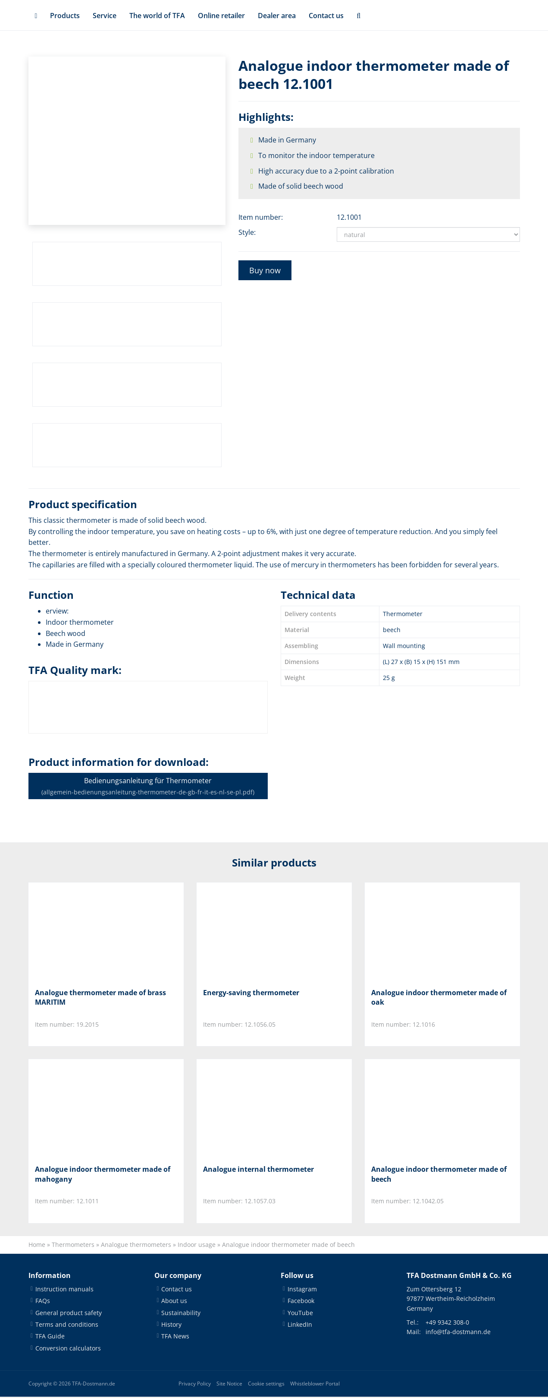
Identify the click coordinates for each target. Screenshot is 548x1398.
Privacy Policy (194, 1385)
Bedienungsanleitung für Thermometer (148, 786)
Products (65, 15)
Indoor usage (197, 1246)
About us (174, 1302)
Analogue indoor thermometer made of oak (439, 997)
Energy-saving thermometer (251, 992)
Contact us (326, 15)
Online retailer (221, 15)
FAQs (42, 1302)
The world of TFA (157, 15)
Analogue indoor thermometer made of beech (439, 1174)
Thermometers (73, 1246)
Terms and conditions (66, 1325)
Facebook (301, 1302)
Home (36, 1246)
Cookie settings (266, 1385)
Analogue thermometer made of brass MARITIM (100, 997)
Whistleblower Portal (315, 1385)
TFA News (175, 1337)
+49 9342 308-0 (447, 1323)
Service (104, 15)
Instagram (302, 1290)
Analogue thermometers (136, 1246)
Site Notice (229, 1385)
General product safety (68, 1313)
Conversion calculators (68, 1349)
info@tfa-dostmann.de (458, 1333)
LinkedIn (300, 1325)
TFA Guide (50, 1337)
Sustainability (180, 1313)
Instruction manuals (64, 1290)
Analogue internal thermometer (258, 1170)
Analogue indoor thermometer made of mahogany (102, 1174)
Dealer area (277, 15)
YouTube (300, 1313)
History (171, 1325)
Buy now (265, 270)
